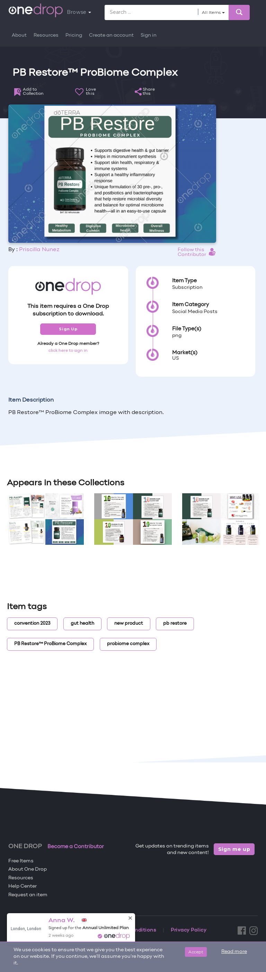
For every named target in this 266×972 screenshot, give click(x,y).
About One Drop (27, 869)
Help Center (22, 886)
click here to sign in (68, 351)
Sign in (149, 35)
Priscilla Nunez (39, 250)
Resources (46, 35)
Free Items (21, 861)
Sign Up (68, 329)
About (19, 35)
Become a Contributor (75, 846)
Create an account (111, 35)
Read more (234, 952)
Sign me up (234, 849)
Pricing (73, 35)
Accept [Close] (195, 951)
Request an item (27, 895)
